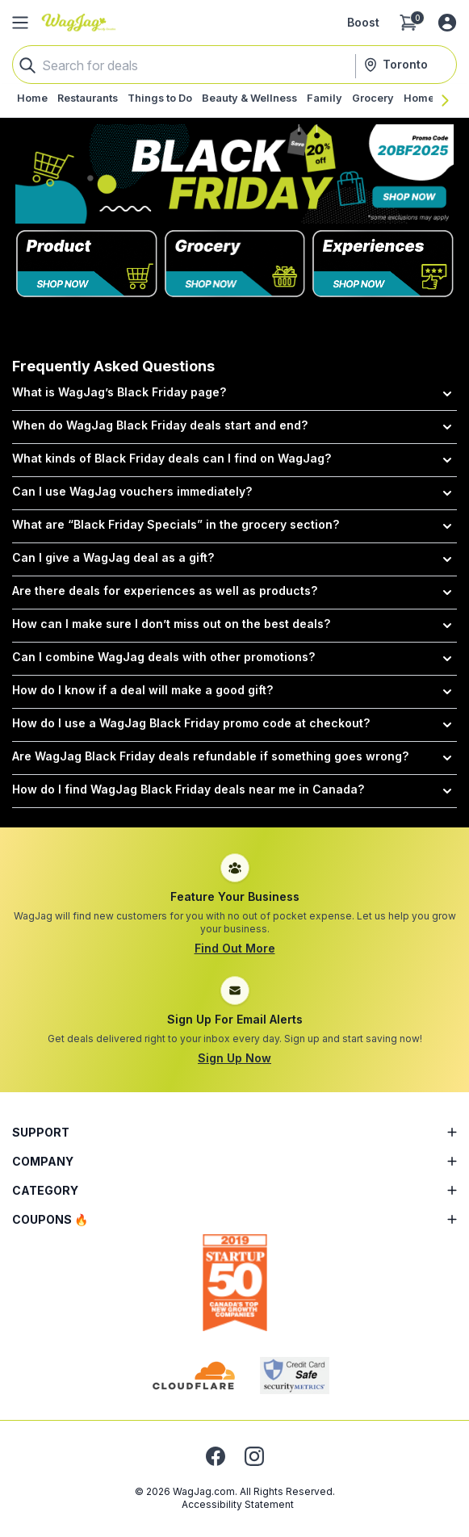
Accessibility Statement (238, 1504)
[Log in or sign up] (447, 22)
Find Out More (235, 948)
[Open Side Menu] (20, 23)
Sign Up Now (234, 1058)
